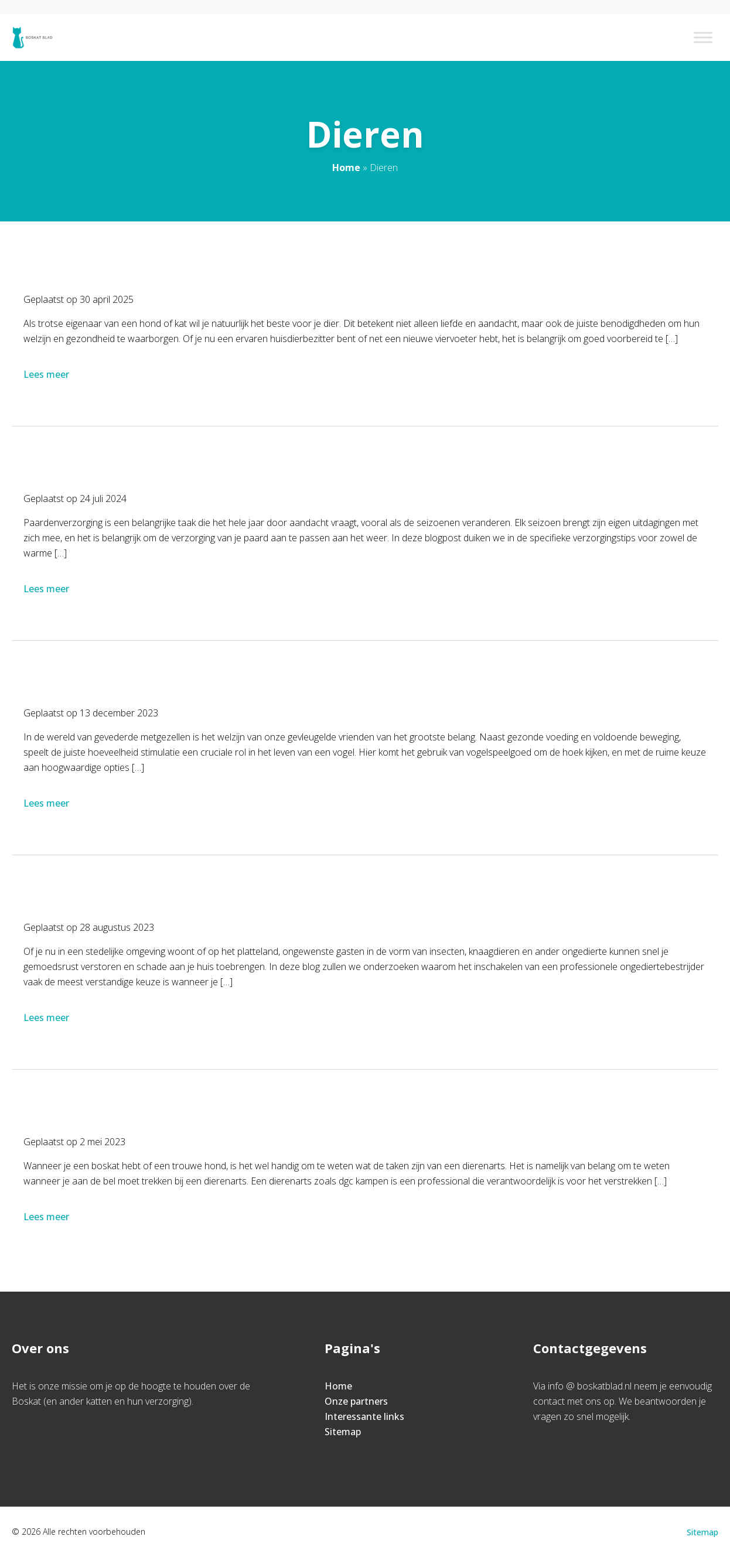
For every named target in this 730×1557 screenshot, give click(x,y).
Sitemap (343, 1431)
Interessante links (364, 1416)
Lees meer (47, 374)
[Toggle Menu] (703, 37)
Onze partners (356, 1401)
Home (346, 167)
